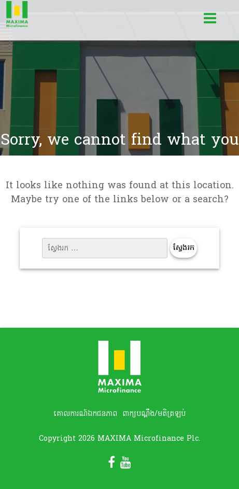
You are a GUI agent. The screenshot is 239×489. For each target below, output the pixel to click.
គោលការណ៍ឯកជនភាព (85, 414)
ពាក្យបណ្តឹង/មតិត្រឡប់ (154, 414)
